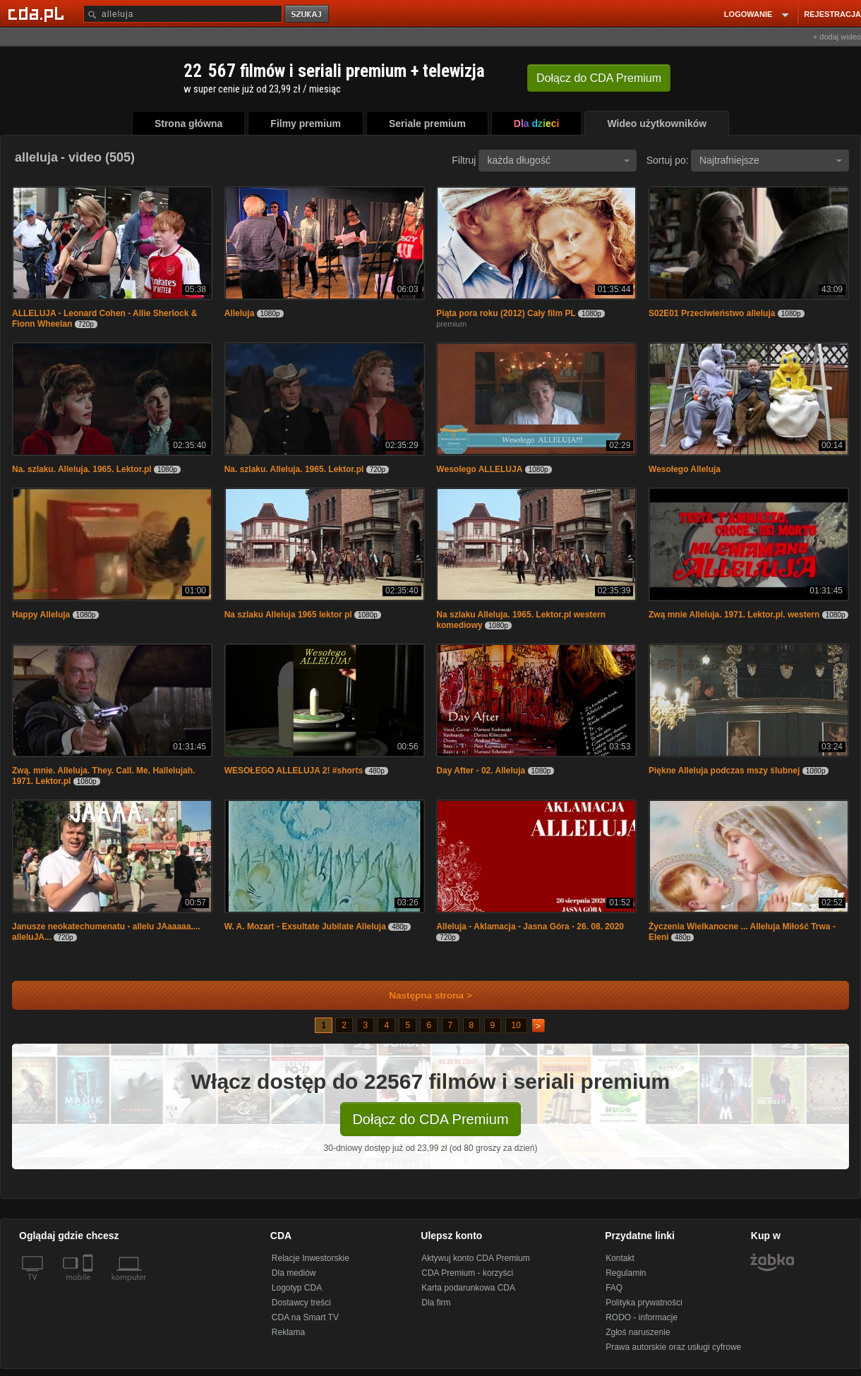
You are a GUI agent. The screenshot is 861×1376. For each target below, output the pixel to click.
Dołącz (598, 78)
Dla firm (435, 1303)
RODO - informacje (642, 1317)
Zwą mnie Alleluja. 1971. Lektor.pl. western (734, 615)
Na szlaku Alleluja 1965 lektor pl (288, 615)
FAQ (614, 1288)
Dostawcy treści (301, 1303)
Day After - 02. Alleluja (480, 770)
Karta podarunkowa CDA (468, 1288)
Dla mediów (294, 1273)
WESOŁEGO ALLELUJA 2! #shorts (293, 770)
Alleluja (239, 313)
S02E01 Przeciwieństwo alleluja (712, 313)
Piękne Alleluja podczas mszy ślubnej (724, 770)
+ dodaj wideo (837, 36)
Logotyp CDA (297, 1288)
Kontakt (620, 1258)
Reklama (288, 1332)
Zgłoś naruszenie (638, 1332)
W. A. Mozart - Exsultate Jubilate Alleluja (305, 926)
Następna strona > (421, 995)
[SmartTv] (89, 1286)
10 (516, 1025)
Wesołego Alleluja (685, 469)
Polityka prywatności (644, 1303)
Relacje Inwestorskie (310, 1258)
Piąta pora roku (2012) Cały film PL (505, 313)
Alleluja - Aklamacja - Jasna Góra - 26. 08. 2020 (530, 926)
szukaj (307, 14)
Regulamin (626, 1273)
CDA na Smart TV (305, 1317)
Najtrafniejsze (770, 160)
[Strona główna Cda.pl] (38, 13)
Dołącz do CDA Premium (430, 1119)
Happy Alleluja (41, 615)
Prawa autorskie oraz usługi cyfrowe (673, 1347)
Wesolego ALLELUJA (479, 469)
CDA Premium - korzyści (467, 1273)
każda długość (558, 160)
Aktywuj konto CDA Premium (475, 1258)
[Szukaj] (182, 14)
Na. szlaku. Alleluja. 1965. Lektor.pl (82, 469)
